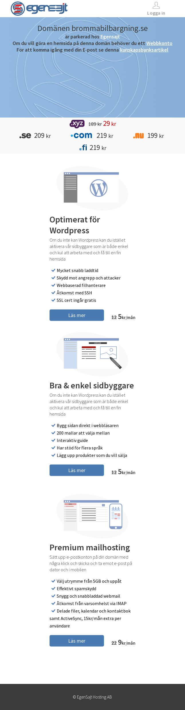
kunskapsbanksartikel (144, 49)
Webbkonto (159, 43)
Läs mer (76, 315)
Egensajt (110, 36)
